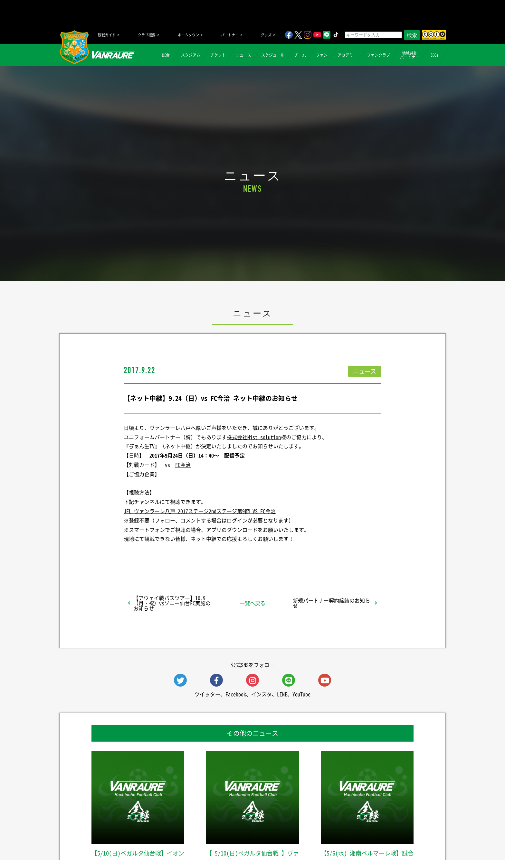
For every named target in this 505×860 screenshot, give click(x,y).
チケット (218, 55)
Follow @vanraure (317, 555)
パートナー (230, 35)
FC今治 (183, 464)
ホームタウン (188, 35)
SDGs (434, 55)
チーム (300, 55)
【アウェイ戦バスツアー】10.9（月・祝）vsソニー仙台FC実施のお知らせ (172, 603)
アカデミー (347, 55)
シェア (175, 555)
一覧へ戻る (252, 603)
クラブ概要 (147, 35)
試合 (166, 55)
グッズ (266, 35)
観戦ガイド (107, 35)
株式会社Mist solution (254, 437)
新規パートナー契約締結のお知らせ (331, 602)
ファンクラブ (378, 55)
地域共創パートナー (409, 55)
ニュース (243, 55)
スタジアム (190, 55)
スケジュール (272, 55)
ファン (322, 55)
